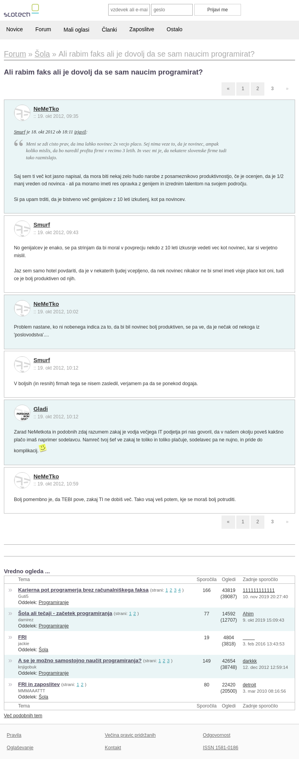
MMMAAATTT (32, 690)
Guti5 (23, 596)
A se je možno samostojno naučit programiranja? (80, 660)
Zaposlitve (141, 29)
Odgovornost (216, 735)
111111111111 (259, 590)
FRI (22, 637)
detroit (249, 685)
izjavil (80, 132)
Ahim (248, 614)
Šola (43, 649)
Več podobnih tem (23, 715)
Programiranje (54, 602)
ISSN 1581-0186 (220, 747)
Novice (14, 29)
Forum (43, 29)
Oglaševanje (20, 747)
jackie (23, 643)
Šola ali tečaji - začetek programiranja (65, 613)
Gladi (40, 409)
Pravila (14, 735)
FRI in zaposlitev (39, 684)
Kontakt (113, 747)
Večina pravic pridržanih (130, 735)
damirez (26, 619)
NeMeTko (46, 109)
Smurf (19, 132)
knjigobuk (27, 667)
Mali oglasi (76, 30)
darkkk (250, 661)
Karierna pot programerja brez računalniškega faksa (83, 590)
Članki (109, 30)
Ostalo (174, 29)
